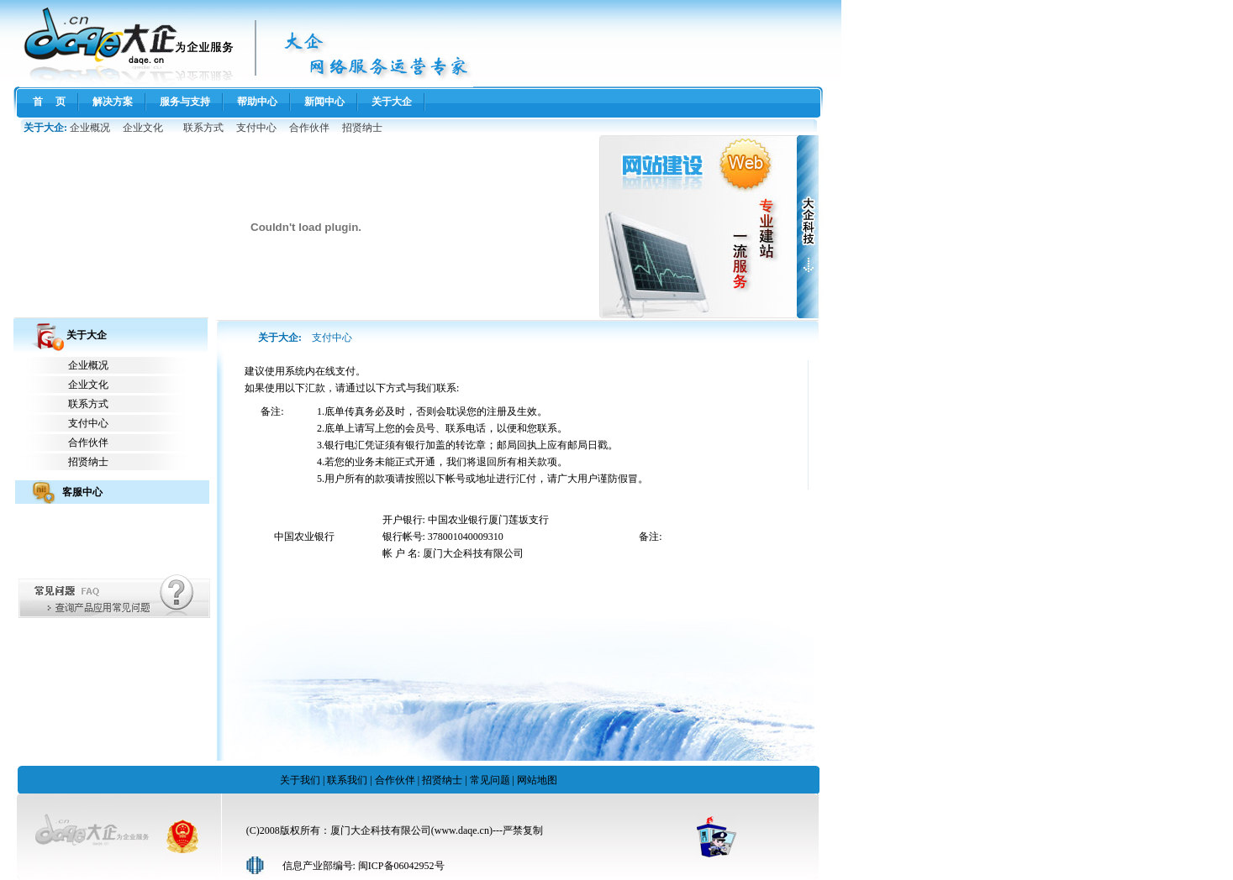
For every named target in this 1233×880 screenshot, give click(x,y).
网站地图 (537, 780)
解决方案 (112, 101)
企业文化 (143, 128)
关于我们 (300, 780)
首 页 (49, 101)
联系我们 (347, 780)
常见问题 (490, 780)
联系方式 (203, 128)
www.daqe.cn (462, 830)
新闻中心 (324, 101)
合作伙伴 (309, 128)
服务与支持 (185, 101)
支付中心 (256, 128)
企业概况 (90, 128)
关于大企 (391, 101)
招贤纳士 (362, 128)
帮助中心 (257, 101)
